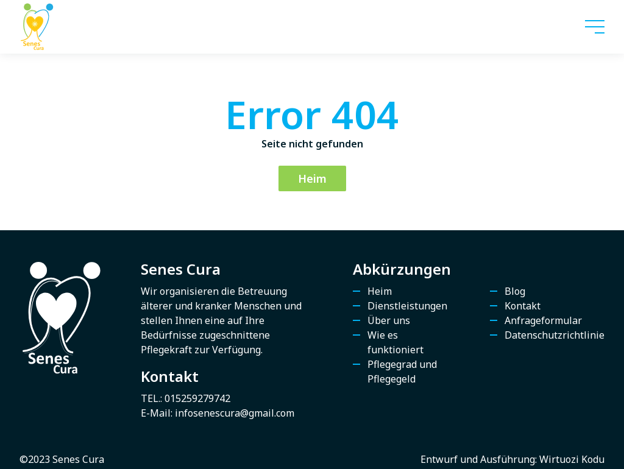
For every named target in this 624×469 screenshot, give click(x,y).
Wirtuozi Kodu (571, 459)
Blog (515, 291)
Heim (312, 178)
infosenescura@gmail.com (234, 413)
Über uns (388, 320)
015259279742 (197, 398)
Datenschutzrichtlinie (554, 335)
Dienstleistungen (407, 305)
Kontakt (523, 305)
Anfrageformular (543, 320)
